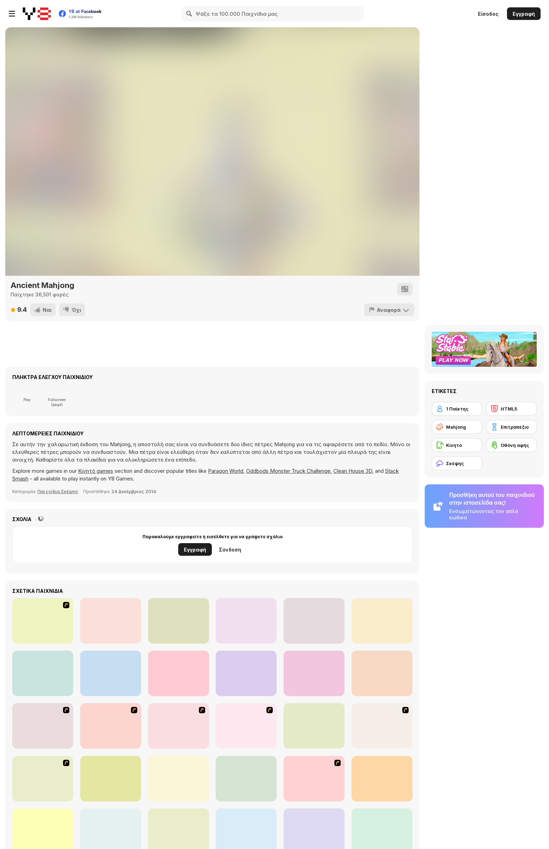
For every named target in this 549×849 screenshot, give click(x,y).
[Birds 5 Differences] (42, 673)
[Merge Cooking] (382, 673)
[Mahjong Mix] (246, 778)
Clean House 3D (352, 471)
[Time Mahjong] (110, 778)
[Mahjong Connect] (178, 726)
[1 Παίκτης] (457, 409)
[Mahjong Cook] (246, 726)
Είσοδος (488, 14)
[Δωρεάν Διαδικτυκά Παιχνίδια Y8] (36, 13)
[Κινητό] (457, 445)
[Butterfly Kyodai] (42, 778)
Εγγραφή (524, 14)
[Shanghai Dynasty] (42, 726)
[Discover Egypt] (178, 778)
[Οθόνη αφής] (511, 445)
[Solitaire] (42, 621)
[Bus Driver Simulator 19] (110, 673)
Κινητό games (95, 471)
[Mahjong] (457, 427)
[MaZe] (178, 621)
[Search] (189, 13)
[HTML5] (511, 409)
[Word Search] (178, 673)
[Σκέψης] (457, 463)
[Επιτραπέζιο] (511, 427)
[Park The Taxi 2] (246, 673)
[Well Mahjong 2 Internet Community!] (314, 726)
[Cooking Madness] (314, 673)
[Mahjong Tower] (110, 726)
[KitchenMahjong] (314, 778)
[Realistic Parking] (314, 621)
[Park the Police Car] (382, 621)
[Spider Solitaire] (246, 621)
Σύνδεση (230, 550)
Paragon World (225, 471)
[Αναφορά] (389, 309)
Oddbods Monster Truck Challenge (288, 471)
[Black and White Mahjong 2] (382, 778)
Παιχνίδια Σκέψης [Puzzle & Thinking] (57, 491)
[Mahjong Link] (382, 726)
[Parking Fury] (110, 621)
